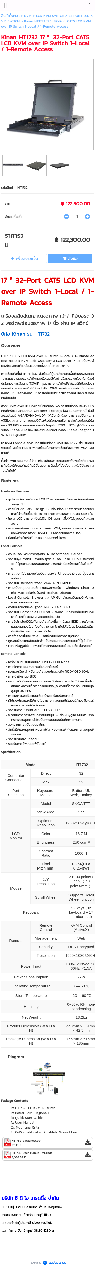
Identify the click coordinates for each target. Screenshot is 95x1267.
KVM (28, 16)
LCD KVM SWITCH (50, 16)
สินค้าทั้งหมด (10, 16)
